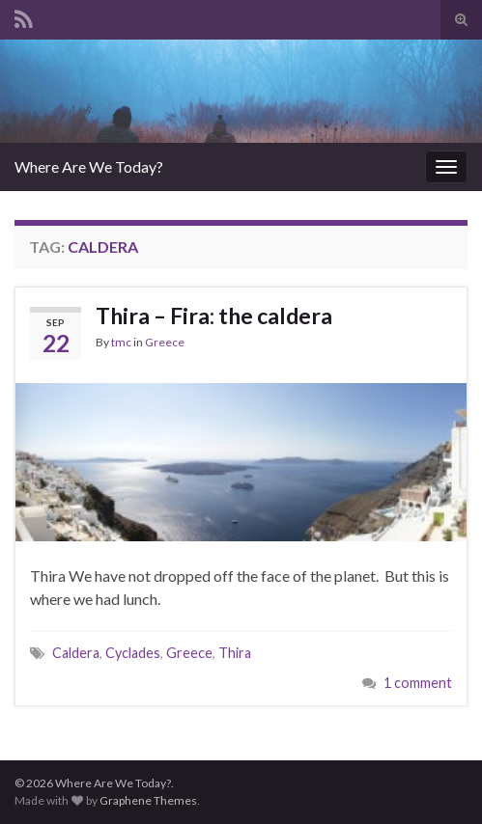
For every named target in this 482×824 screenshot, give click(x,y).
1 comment (417, 682)
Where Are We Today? (88, 166)
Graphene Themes (148, 800)
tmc (121, 342)
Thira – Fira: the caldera (214, 315)
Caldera (75, 653)
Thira (234, 653)
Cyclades (132, 653)
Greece (164, 342)
